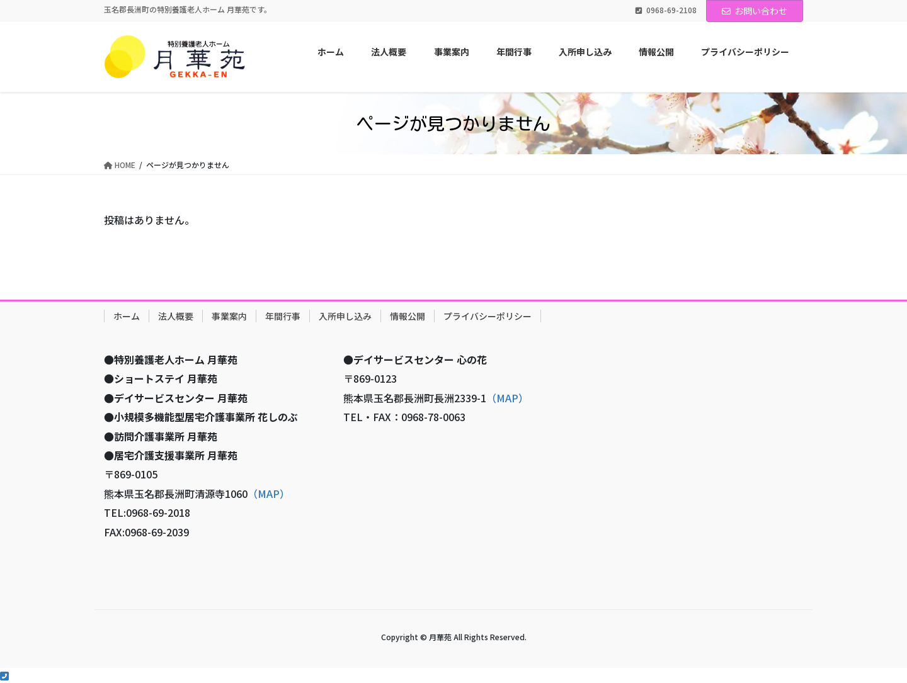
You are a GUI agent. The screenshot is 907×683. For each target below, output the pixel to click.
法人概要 (175, 316)
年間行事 (282, 316)
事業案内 (229, 316)
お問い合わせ (754, 10)
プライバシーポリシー (487, 316)
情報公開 (407, 316)
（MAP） (269, 493)
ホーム (126, 316)
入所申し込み (345, 316)
